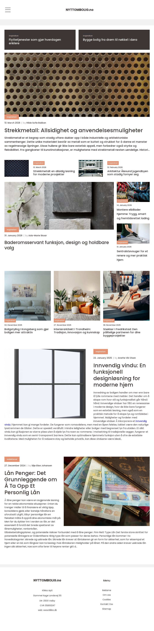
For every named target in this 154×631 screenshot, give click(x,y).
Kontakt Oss (106, 604)
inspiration (14, 35)
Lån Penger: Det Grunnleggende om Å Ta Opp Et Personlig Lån (30, 482)
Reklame (106, 590)
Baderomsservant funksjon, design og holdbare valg (56, 245)
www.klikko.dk (50, 610)
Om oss (107, 594)
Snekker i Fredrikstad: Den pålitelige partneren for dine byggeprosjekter (121, 332)
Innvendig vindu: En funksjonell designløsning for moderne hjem (119, 375)
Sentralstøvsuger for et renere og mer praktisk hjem (132, 255)
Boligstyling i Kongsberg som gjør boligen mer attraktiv (26, 331)
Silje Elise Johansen (42, 466)
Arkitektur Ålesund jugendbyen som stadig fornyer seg (127, 173)
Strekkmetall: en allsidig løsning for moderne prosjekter (54, 173)
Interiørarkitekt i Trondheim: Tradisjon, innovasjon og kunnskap (77, 331)
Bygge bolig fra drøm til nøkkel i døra (110, 39)
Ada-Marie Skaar (37, 235)
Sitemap (106, 608)
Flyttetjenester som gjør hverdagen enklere (35, 41)
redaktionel (12, 459)
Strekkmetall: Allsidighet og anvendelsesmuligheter (73, 130)
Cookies (107, 599)
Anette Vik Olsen (127, 358)
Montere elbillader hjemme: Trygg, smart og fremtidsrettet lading (133, 214)
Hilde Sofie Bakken (36, 123)
